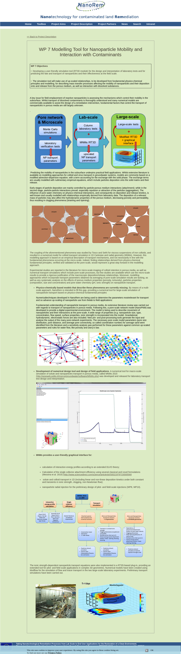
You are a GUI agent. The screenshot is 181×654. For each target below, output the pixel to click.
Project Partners (107, 24)
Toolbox (41, 24)
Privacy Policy (54, 653)
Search (137, 24)
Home (28, 24)
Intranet (150, 24)
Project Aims (58, 24)
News (125, 24)
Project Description (82, 24)
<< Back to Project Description (41, 36)
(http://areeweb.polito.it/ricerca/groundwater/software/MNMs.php (67, 376)
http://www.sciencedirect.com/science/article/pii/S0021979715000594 (97, 474)
